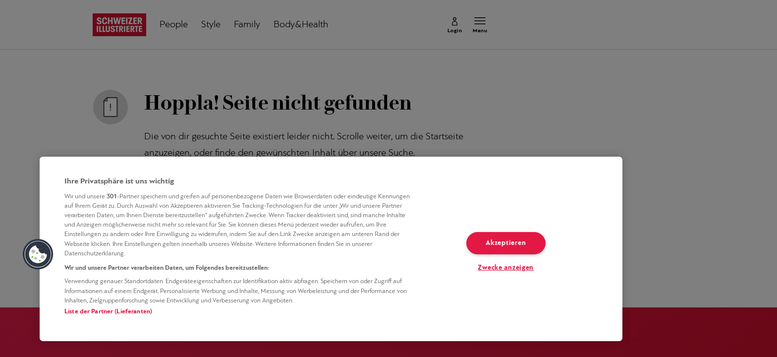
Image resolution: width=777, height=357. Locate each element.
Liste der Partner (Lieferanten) (108, 311)
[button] (38, 254)
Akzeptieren (506, 243)
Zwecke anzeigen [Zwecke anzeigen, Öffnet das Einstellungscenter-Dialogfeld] (506, 268)
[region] (331, 249)
